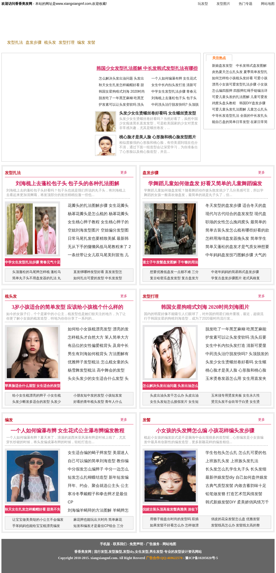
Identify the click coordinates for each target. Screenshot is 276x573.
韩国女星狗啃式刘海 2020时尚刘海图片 (205, 307)
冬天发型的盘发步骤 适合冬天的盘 (235, 205)
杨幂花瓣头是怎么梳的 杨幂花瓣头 (98, 213)
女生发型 (152, 32)
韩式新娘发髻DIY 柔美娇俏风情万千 (237, 502)
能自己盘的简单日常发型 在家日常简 (239, 122)
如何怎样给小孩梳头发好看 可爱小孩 (239, 78)
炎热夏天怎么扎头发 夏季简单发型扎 (239, 72)
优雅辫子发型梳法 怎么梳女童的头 (98, 362)
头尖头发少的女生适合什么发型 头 (98, 378)
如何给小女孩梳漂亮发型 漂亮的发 (98, 329)
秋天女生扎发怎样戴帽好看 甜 (121, 85)
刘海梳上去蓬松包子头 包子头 (174, 98)
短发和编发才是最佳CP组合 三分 (98, 526)
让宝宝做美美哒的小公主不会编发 (37, 520)
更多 (123, 172)
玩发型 (203, 4)
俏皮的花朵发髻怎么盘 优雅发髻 (235, 519)
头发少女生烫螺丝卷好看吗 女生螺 (235, 362)
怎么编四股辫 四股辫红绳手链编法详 (239, 91)
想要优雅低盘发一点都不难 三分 (174, 272)
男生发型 (127, 32)
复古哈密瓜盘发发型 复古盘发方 (174, 278)
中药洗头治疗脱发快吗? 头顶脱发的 (237, 353)
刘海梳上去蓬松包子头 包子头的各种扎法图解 (68, 183)
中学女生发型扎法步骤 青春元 (174, 91)
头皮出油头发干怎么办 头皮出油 (174, 395)
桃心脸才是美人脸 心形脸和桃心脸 (235, 370)
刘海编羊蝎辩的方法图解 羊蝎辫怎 (98, 510)
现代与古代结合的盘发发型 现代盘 (235, 213)
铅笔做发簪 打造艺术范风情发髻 (233, 493)
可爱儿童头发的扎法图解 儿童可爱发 (239, 97)
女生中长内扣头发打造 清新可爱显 (235, 345)
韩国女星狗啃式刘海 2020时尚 (122, 91)
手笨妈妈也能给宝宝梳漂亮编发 (36, 526)
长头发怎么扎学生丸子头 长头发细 (235, 469)
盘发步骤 (34, 42)
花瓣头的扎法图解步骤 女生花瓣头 (98, 205)
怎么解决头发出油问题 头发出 (121, 78)
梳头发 (50, 42)
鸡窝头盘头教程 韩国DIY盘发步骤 (238, 103)
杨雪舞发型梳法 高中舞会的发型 (96, 370)
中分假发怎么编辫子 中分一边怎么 (98, 469)
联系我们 (120, 544)
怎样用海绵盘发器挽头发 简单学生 (235, 238)
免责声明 (136, 544)
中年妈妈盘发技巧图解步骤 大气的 (235, 255)
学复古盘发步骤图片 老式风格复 (235, 278)
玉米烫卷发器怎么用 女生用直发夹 (235, 378)
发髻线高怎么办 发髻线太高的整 (235, 525)
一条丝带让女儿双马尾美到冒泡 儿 (98, 255)
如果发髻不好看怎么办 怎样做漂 (174, 525)
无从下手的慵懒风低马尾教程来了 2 (99, 246)
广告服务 (153, 544)
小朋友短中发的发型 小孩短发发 (97, 395)
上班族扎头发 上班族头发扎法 (231, 461)
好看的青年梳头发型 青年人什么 (97, 402)
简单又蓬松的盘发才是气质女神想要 (237, 246)
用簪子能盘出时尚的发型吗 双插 (174, 519)
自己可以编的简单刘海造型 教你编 (98, 461)
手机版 (59, 16)
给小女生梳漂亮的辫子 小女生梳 (36, 395)
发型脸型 (79, 32)
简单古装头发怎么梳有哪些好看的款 (237, 230)
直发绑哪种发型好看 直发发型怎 (97, 272)
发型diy (103, 32)
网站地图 (268, 4)
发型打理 (67, 42)
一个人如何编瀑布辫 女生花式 (174, 78)
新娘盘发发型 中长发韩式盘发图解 (239, 66)
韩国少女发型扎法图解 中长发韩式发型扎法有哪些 (147, 68)
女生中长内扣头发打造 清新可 (174, 85)
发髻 (91, 42)
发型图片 (223, 4)
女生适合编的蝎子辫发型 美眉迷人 (98, 452)
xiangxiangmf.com (103, 558)
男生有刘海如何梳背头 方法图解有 (98, 353)
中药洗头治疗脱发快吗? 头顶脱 (175, 105)
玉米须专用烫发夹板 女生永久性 (235, 395)
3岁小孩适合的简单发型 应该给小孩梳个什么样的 (67, 307)
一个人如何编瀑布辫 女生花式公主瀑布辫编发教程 (68, 431)
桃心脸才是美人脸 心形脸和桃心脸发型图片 (157, 137)
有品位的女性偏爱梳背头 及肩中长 (98, 345)
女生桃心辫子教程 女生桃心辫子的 (98, 222)
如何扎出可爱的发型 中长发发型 (97, 278)
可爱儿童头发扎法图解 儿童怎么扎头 (239, 109)
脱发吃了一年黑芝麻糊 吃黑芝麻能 (235, 329)
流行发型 (54, 32)
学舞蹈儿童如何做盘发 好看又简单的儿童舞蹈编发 (205, 183)
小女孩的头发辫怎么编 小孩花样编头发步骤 (205, 431)
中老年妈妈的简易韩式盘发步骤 (235, 272)
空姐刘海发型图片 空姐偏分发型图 (98, 230)
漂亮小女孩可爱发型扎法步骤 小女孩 (239, 84)
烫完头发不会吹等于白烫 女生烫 (235, 402)
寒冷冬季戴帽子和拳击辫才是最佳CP (97, 497)
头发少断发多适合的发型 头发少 (36, 402)
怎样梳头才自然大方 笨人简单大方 (98, 337)
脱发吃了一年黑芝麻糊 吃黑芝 (121, 98)
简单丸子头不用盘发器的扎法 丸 (36, 278)
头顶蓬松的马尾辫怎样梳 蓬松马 (36, 272)
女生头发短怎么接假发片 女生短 (174, 402)
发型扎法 (15, 42)
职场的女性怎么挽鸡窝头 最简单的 (235, 222)
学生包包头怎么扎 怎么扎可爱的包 (235, 452)
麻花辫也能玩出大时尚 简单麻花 (97, 520)
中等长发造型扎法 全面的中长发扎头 (239, 116)
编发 (81, 42)
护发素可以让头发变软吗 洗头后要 (235, 337)
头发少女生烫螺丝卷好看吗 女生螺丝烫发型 (157, 113)
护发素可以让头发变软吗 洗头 (121, 105)
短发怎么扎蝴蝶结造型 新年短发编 (98, 477)
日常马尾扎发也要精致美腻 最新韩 (98, 238)
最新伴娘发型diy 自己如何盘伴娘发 (236, 477)
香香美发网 (29, 19)
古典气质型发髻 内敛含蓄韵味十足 (235, 485)
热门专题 (245, 4)
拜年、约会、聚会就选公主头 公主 (98, 485)
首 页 (11, 32)
